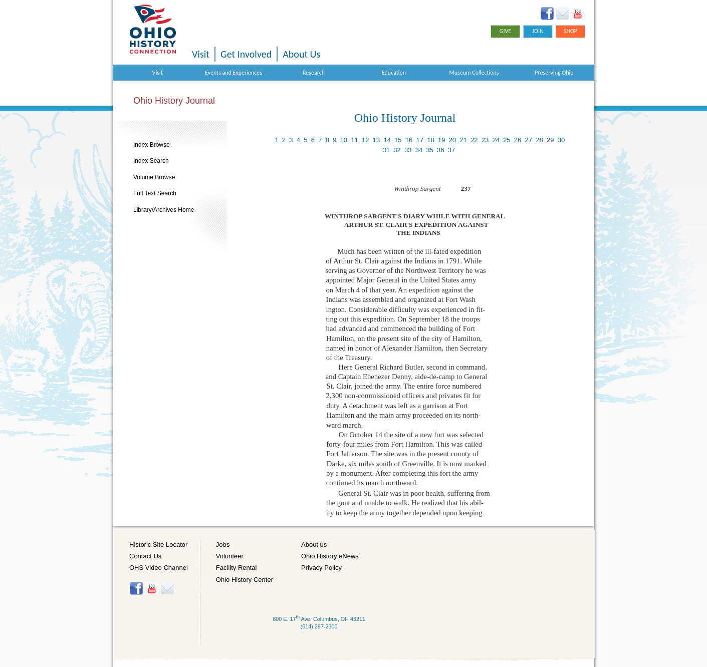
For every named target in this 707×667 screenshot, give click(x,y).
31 (386, 150)
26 (517, 140)
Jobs (222, 544)
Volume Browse (154, 177)
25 (506, 140)
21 (462, 140)
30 (561, 140)
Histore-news (167, 588)
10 (343, 140)
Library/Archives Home (163, 209)
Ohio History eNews (330, 556)
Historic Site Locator (158, 544)
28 (539, 140)
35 (429, 150)
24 (495, 140)
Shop (570, 31)
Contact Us (145, 556)
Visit (200, 54)
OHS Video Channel (158, 567)
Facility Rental (236, 567)
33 (407, 150)
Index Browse (151, 144)
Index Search (151, 160)
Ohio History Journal (174, 101)
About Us (301, 54)
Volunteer (230, 556)
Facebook (547, 13)
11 (354, 140)
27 (528, 140)
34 (418, 150)
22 (474, 140)
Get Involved (246, 54)
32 (396, 150)
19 (441, 140)
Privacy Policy (321, 567)
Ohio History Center (244, 579)
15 (397, 140)
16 (408, 140)
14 (386, 140)
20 (452, 140)
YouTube (577, 13)
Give (505, 31)
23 (485, 140)
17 (419, 140)
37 (451, 150)
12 (365, 140)
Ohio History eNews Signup (562, 13)
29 (550, 140)
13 (376, 140)
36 (440, 150)
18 (430, 140)
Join (538, 31)
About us (314, 544)
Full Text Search (154, 193)
